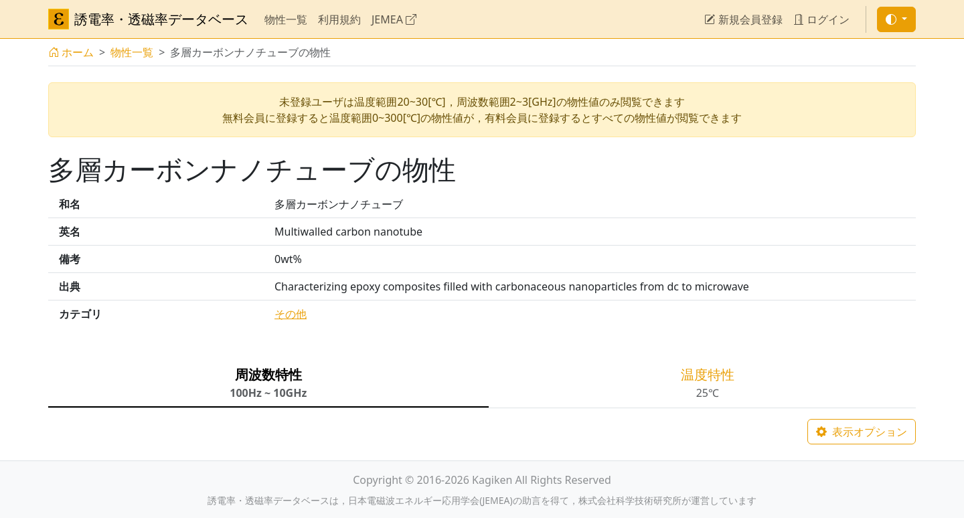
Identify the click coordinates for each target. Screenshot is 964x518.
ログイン (821, 19)
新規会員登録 (743, 19)
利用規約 (339, 19)
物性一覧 (285, 19)
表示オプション (861, 431)
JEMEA (394, 19)
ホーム (71, 52)
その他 (290, 314)
